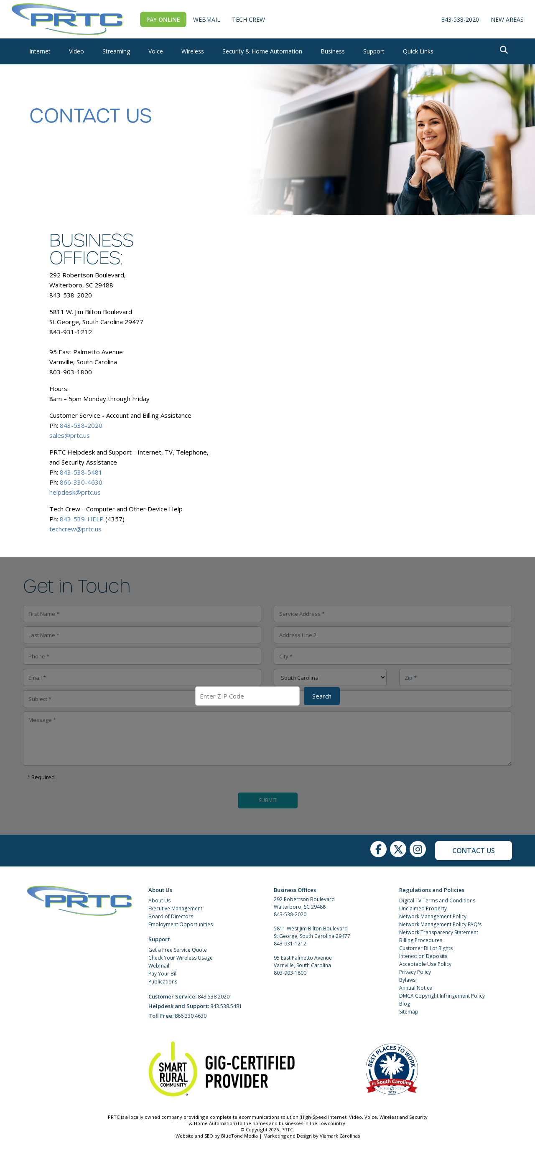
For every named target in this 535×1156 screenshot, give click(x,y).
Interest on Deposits (423, 956)
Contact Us (473, 850)
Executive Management (175, 908)
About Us (159, 900)
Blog (404, 1003)
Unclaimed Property (423, 908)
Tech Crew (248, 19)
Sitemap (408, 1011)
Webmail (158, 965)
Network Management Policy (432, 916)
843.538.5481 (226, 1006)
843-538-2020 (460, 19)
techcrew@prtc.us (75, 529)
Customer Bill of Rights (426, 948)
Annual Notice (415, 987)
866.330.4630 (190, 1015)
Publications (162, 981)
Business (333, 51)
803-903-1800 (290, 972)
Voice (155, 51)
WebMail (206, 19)
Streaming (116, 51)
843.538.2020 (213, 996)
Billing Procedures (420, 940)
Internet (40, 51)
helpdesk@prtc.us (75, 492)
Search (321, 696)
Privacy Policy (415, 972)
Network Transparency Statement (438, 932)
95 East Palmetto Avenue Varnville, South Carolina (303, 961)
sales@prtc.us (69, 435)
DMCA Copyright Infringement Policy (442, 995)
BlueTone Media (239, 1136)
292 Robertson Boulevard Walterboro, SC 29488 (304, 903)
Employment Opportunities (180, 924)
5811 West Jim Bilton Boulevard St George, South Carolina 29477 (312, 932)
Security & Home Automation (262, 51)
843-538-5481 (81, 472)
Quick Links (418, 51)
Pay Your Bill (163, 973)
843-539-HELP (82, 519)
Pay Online (163, 19)
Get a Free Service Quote (177, 949)
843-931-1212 (290, 943)
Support (374, 51)
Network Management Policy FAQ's (440, 924)
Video (76, 51)
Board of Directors (170, 916)
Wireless (192, 51)
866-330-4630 (81, 482)
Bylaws (407, 979)
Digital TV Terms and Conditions (437, 900)
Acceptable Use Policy (425, 964)
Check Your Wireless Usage (180, 957)
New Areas (507, 19)
